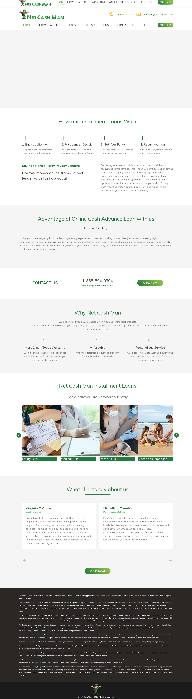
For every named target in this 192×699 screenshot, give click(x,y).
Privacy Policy (110, 603)
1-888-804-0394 (121, 9)
